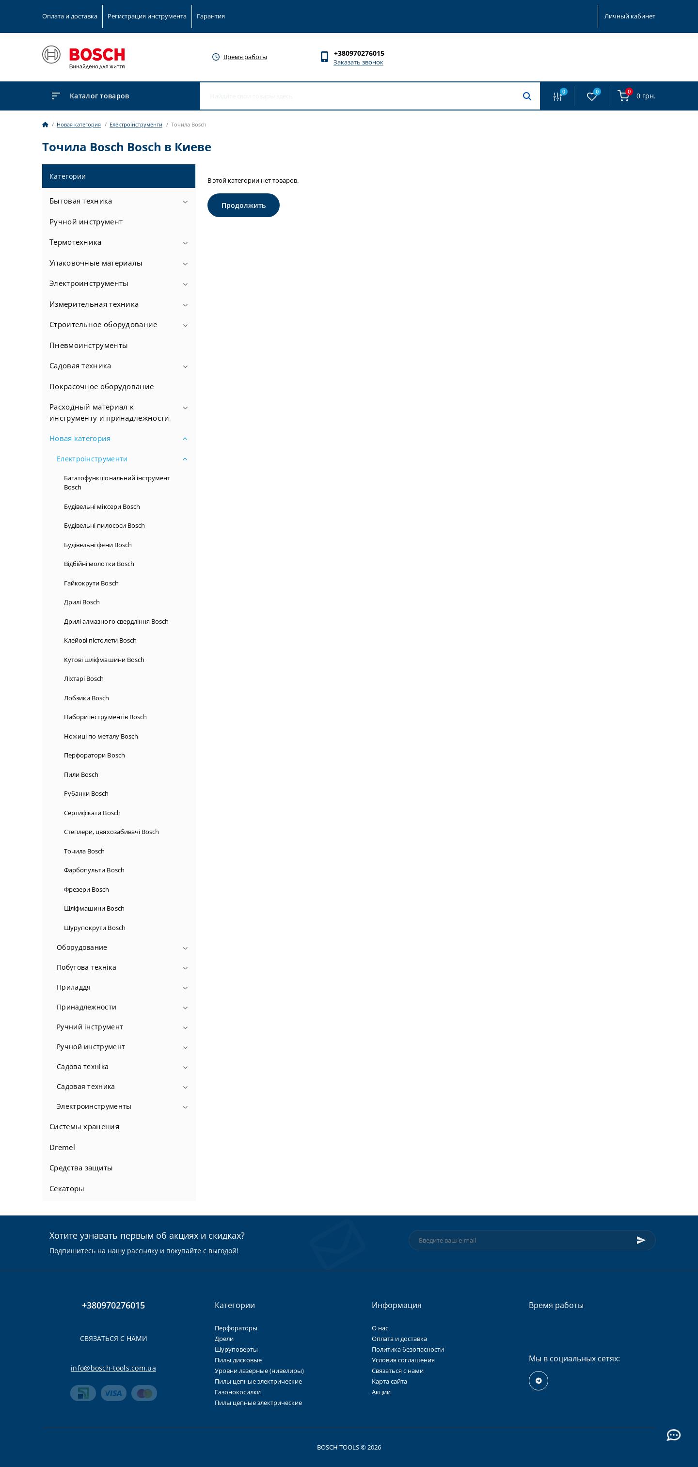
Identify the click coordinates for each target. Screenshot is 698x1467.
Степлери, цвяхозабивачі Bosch (111, 831)
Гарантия (211, 16)
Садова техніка (83, 1066)
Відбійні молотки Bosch (99, 563)
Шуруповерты (236, 1349)
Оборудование (82, 947)
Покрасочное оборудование (101, 386)
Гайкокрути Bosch (91, 583)
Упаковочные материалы (96, 263)
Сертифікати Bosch (92, 812)
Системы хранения (84, 1126)
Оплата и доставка (69, 16)
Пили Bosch (81, 774)
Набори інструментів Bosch (105, 716)
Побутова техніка (86, 967)
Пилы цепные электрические (258, 1381)
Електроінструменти (136, 124)
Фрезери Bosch (87, 889)
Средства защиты (81, 1167)
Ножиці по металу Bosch (101, 736)
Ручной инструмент (86, 221)
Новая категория (79, 124)
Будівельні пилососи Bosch (104, 525)
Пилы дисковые (238, 1360)
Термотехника (75, 242)
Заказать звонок (358, 62)
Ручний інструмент (90, 1026)
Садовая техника (80, 365)
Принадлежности (86, 1006)
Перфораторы (236, 1328)
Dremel (62, 1147)
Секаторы (66, 1188)
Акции (381, 1392)
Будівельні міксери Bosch (102, 506)
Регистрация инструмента (147, 16)
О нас (380, 1328)
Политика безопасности (408, 1349)
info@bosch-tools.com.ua (113, 1367)
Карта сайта (389, 1381)
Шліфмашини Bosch (94, 908)
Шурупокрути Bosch (95, 927)
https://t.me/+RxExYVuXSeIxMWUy (539, 1381)
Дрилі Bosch (82, 602)
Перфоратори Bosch (94, 755)
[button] (363, 53)
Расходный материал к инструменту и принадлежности (109, 412)
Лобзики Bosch (87, 698)
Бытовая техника (80, 200)
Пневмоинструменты (88, 345)
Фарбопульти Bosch (94, 870)
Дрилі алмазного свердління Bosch (116, 621)
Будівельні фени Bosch (98, 544)
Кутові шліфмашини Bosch (104, 659)
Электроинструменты (88, 283)
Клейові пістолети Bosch (100, 640)
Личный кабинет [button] (629, 16)
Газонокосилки (238, 1392)
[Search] (527, 95)
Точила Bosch (84, 851)
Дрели (224, 1338)
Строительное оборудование (103, 324)
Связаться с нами (113, 1338)
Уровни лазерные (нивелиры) (259, 1370)
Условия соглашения (403, 1360)
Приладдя (74, 987)
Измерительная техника (94, 304)
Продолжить (244, 205)
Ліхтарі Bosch (84, 678)
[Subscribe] (641, 1240)
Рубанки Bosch (86, 793)
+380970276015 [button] (113, 1305)
